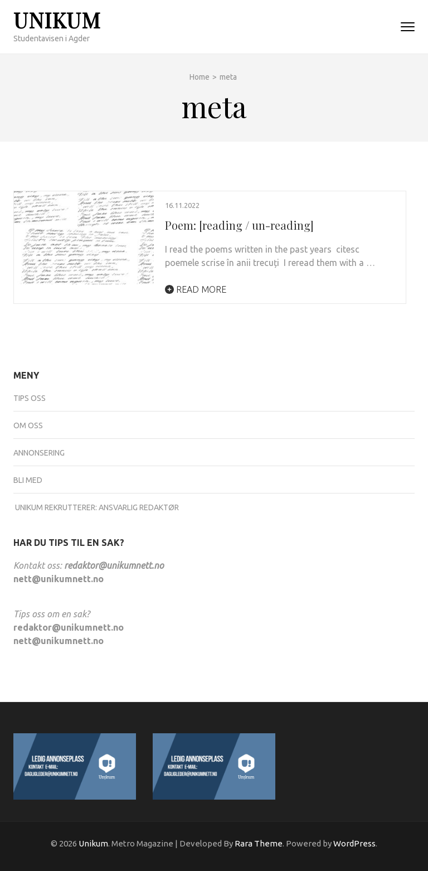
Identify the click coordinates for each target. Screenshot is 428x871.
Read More (195, 289)
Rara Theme (259, 843)
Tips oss (29, 398)
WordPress (354, 843)
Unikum (57, 20)
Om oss (28, 425)
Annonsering (39, 452)
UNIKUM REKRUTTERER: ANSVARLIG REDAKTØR (96, 507)
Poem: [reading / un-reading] (239, 225)
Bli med (27, 480)
